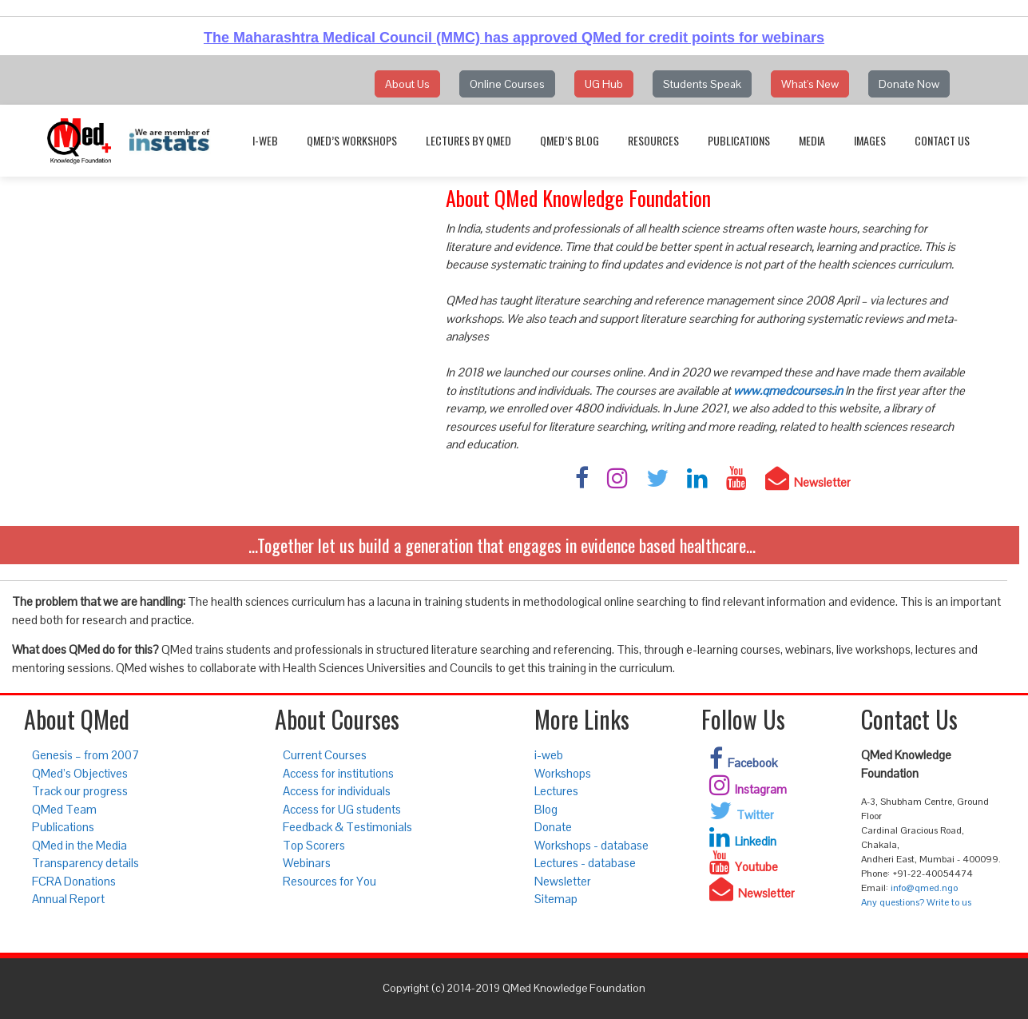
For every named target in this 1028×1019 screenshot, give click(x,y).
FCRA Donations (74, 881)
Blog (546, 809)
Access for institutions (338, 773)
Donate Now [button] (909, 84)
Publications (739, 140)
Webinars (307, 862)
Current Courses (325, 754)
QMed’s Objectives (80, 773)
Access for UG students (342, 809)
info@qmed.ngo (924, 888)
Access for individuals (337, 790)
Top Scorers (314, 845)
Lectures (556, 790)
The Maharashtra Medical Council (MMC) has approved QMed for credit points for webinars (514, 38)
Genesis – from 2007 (85, 754)
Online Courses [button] (507, 84)
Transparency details (85, 862)
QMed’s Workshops (352, 140)
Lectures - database (585, 862)
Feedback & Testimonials (347, 826)
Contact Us (942, 140)
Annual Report (68, 898)
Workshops (562, 773)
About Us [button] (407, 84)
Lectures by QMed (468, 140)
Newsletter (562, 881)
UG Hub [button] (604, 84)
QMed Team (64, 809)
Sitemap (556, 898)
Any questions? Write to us (916, 902)
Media (812, 140)
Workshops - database (591, 845)
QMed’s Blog (569, 140)
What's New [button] (810, 84)
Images (870, 140)
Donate (553, 826)
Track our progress (80, 790)
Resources (653, 140)
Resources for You (329, 881)
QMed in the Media (79, 845)
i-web (265, 140)
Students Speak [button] (702, 84)
